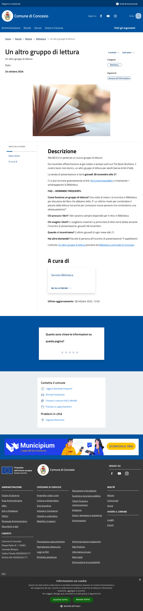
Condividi (114, 52)
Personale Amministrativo (14, 521)
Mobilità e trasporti (46, 521)
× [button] (140, 580)
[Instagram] (112, 16)
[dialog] (71, 594)
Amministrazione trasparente (86, 541)
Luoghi (110, 520)
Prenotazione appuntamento (51, 541)
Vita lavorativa (44, 505)
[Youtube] (105, 16)
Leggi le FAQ (43, 552)
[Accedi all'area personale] (126, 3)
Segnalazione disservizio (49, 546)
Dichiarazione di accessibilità (86, 562)
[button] (72, 606)
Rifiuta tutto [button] (83, 599)
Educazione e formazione (84, 490)
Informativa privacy (81, 552)
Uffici (4, 505)
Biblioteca (41, 39)
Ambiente (77, 510)
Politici (5, 516)
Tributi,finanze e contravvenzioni (80, 503)
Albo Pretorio (78, 546)
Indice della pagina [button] (17, 146)
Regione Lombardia (11, 3)
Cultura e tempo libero (48, 500)
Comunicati (112, 500)
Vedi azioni (128, 52)
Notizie (28, 39)
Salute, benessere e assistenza (87, 515)
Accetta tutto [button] (60, 600)
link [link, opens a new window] (99, 593)
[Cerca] (137, 15)
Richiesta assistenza (47, 557)
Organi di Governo (10, 495)
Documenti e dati (10, 526)
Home (8, 39)
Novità (18, 39)
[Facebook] (98, 16)
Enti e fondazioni (10, 511)
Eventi (110, 525)
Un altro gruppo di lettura (71, 245)
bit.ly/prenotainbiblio (102, 181)
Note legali (77, 557)
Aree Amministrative (12, 500)
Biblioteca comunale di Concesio (116, 245)
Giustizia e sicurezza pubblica (86, 496)
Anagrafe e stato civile (48, 495)
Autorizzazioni (79, 520)
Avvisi (110, 505)
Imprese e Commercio (47, 511)
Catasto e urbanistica (47, 516)
